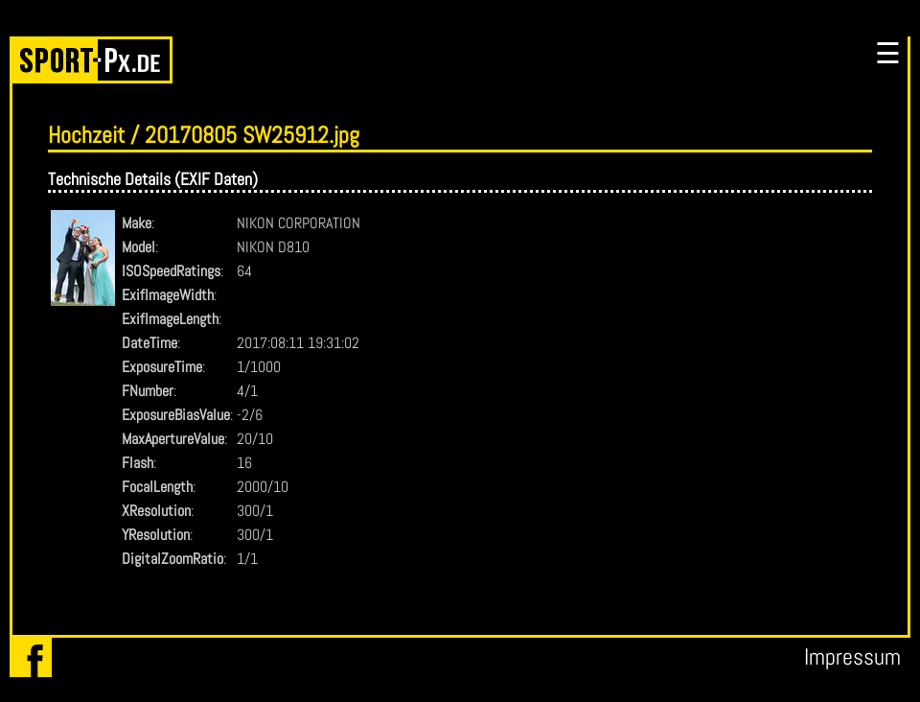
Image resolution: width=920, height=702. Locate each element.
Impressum (852, 656)
